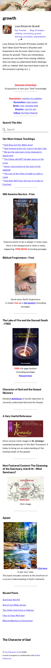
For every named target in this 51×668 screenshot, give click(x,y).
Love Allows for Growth (27, 26)
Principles (39, 30)
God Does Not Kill (11, 600)
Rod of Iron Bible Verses (14, 605)
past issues (25, 102)
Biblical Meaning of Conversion (18, 620)
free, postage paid (25, 105)
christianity (28, 33)
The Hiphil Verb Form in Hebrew (18, 610)
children (18, 33)
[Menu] (45, 3)
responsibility (39, 36)
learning (18, 36)
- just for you (25, 109)
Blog (32, 30)
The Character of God (13, 652)
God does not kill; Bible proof (18, 145)
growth (38, 33)
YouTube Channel (25, 113)
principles (27, 36)
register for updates (25, 98)
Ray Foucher (20, 30)
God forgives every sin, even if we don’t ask (25, 148)
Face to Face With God (13, 615)
